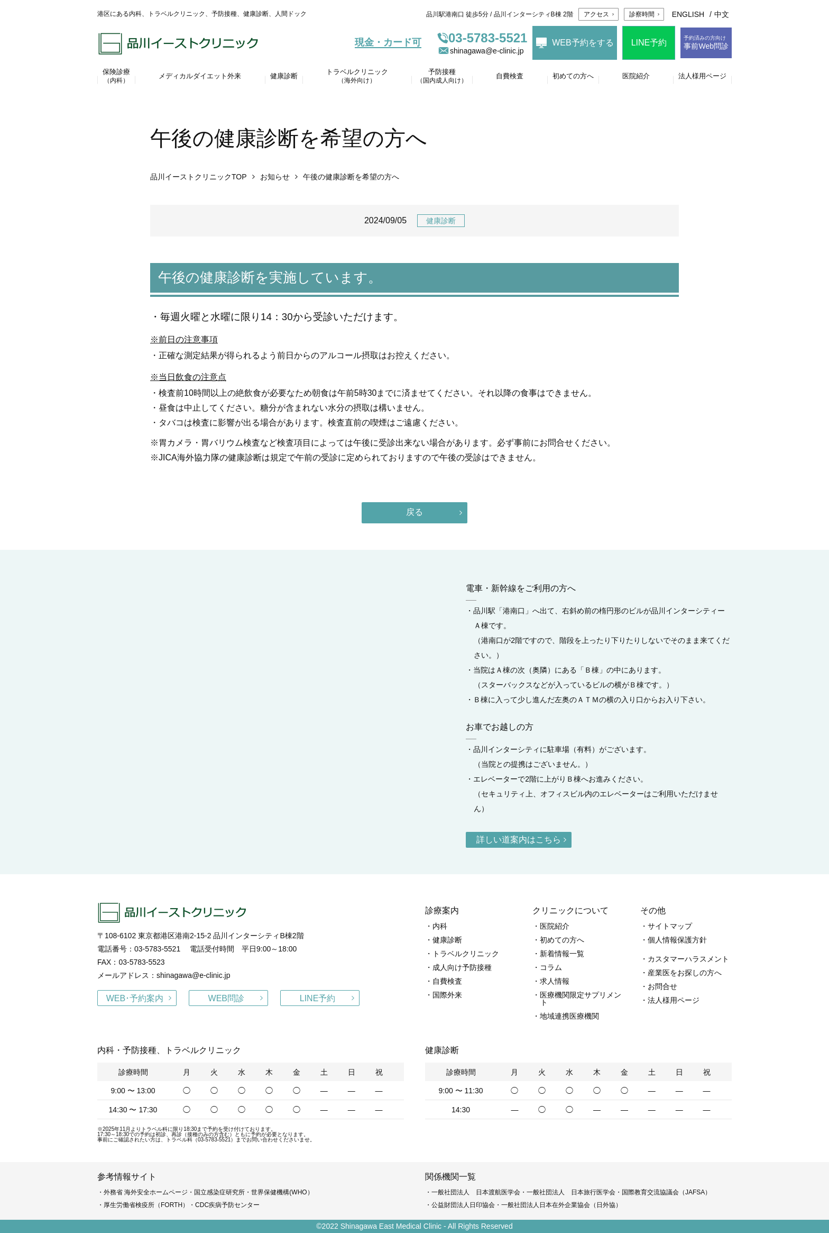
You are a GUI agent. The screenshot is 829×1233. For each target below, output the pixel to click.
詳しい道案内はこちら (518, 839)
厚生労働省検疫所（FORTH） (146, 1205)
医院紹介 (554, 926)
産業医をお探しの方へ (685, 972)
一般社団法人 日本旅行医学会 (571, 1192)
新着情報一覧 (562, 953)
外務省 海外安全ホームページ (146, 1192)
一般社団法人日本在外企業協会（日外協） (561, 1205)
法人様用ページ (673, 1000)
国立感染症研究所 (219, 1192)
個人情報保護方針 (677, 940)
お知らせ (275, 177)
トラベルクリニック (465, 953)
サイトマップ (670, 926)
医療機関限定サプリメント (580, 998)
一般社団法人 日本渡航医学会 (475, 1192)
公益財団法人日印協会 (463, 1205)
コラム (551, 967)
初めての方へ (562, 940)
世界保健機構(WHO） (282, 1192)
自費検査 (447, 981)
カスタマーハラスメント (688, 959)
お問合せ (662, 986)
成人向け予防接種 (462, 967)
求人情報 (554, 981)
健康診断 (441, 220)
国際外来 (447, 995)
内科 (439, 926)
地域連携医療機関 (569, 1016)
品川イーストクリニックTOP (198, 177)
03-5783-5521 (482, 38)
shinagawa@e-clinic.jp (480, 51)
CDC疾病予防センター (227, 1205)
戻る (414, 511)
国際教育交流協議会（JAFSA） (666, 1192)
